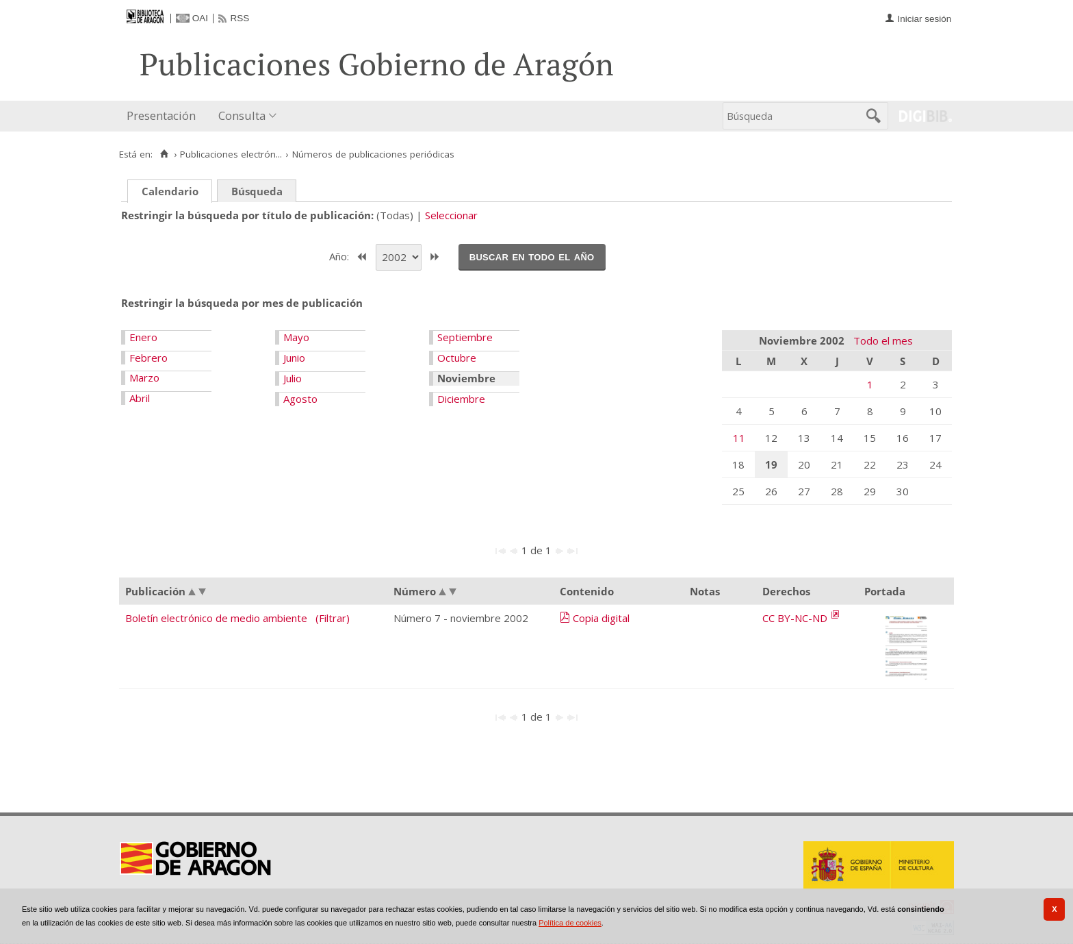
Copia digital (601, 618)
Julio (292, 378)
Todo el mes (883, 340)
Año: (340, 255)
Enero (143, 337)
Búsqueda (257, 191)
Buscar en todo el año (532, 256)
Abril (139, 398)
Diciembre (461, 399)
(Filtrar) (332, 618)
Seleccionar (451, 215)
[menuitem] (164, 116)
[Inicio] (164, 154)
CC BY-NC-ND (796, 618)
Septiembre (465, 337)
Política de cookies (570, 923)
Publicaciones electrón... (231, 154)
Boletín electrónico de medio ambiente (216, 618)
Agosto (300, 399)
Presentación (161, 115)
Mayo (296, 337)
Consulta (242, 115)
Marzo (144, 377)
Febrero (148, 357)
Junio (294, 357)
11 (739, 438)
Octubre (456, 357)
